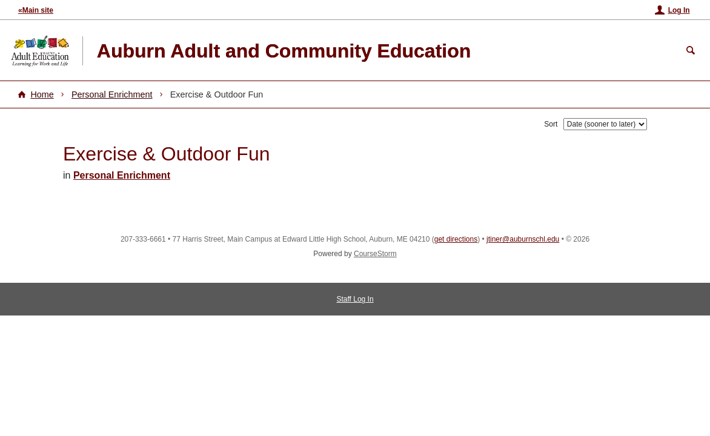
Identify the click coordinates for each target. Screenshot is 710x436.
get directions (455, 239)
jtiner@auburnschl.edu (522, 239)
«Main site (35, 10)
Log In (679, 10)
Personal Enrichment (112, 94)
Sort (550, 124)
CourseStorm (375, 253)
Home (41, 94)
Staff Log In (354, 299)
